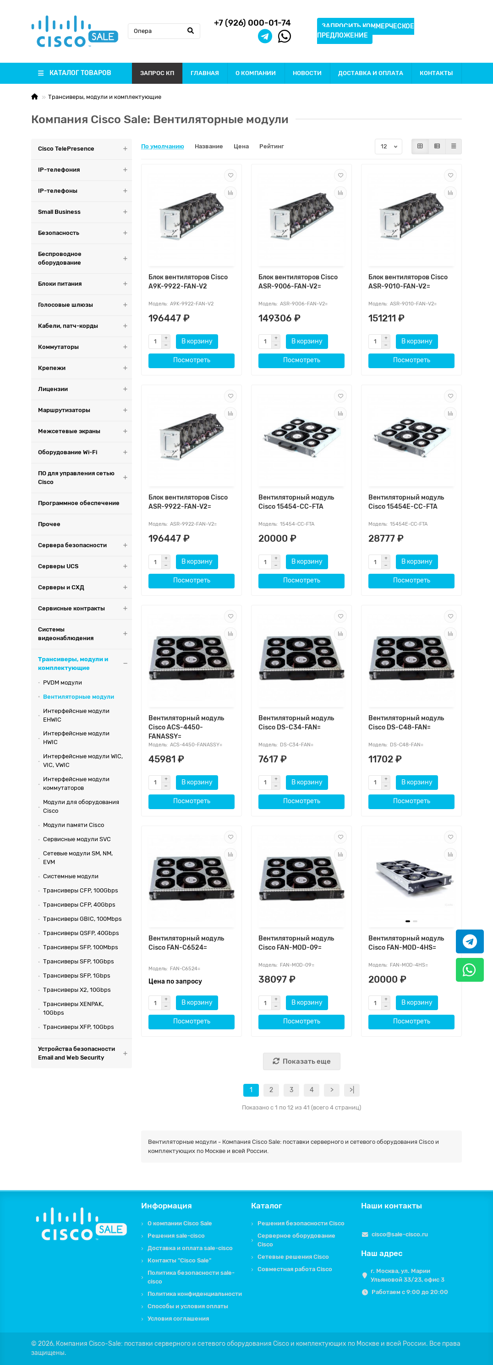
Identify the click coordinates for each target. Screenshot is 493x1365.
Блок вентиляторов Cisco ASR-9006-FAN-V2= (298, 281)
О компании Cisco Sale (180, 1223)
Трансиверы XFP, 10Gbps (78, 1026)
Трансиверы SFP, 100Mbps (80, 947)
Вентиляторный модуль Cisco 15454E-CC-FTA (406, 502)
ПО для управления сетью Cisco (85, 478)
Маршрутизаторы (85, 410)
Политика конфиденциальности (195, 1293)
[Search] (164, 31)
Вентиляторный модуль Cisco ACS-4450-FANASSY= (186, 727)
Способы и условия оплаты (188, 1306)
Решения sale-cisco (176, 1235)
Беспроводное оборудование (85, 259)
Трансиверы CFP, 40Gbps (79, 904)
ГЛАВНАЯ (205, 73)
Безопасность (85, 233)
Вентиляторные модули (78, 696)
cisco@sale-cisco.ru (400, 1234)
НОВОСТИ (307, 73)
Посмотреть (191, 360)
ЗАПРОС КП (157, 73)
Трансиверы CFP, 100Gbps (80, 890)
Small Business (85, 212)
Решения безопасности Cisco (301, 1223)
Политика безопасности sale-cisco (191, 1277)
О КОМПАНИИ (256, 73)
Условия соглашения (178, 1318)
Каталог (266, 1205)
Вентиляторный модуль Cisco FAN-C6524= (186, 943)
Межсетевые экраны (85, 431)
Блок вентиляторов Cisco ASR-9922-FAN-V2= (188, 502)
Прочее (49, 524)
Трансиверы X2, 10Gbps (77, 989)
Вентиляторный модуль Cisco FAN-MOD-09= (296, 943)
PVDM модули (62, 682)
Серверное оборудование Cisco (296, 1240)
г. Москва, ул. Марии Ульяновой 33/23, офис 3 (407, 1275)
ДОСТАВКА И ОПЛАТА (370, 73)
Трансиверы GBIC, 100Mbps (82, 918)
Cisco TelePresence (85, 149)
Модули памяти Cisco (73, 824)
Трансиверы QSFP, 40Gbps (81, 933)
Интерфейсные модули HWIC (76, 737)
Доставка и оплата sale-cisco (190, 1248)
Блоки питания (85, 284)
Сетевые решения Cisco (293, 1256)
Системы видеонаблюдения (85, 634)
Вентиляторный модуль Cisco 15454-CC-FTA (296, 502)
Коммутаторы (85, 347)
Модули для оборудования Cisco (81, 806)
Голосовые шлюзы (85, 305)
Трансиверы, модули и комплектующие (104, 96)
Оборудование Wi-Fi (85, 452)
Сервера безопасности (85, 545)
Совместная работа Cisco (294, 1269)
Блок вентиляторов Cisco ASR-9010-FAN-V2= (408, 281)
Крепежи (85, 368)
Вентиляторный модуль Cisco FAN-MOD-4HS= (406, 943)
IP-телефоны (85, 191)
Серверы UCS (85, 566)
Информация (166, 1205)
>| (352, 1090)
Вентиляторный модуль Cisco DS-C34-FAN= (296, 722)
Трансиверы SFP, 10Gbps (78, 961)
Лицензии (85, 389)
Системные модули (71, 876)
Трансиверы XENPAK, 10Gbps (73, 1008)
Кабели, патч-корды (85, 326)
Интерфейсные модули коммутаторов (76, 783)
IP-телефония (85, 170)
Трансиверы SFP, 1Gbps (76, 975)
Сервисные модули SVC (77, 839)
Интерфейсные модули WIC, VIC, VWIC (83, 760)
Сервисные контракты (85, 609)
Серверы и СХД (85, 588)
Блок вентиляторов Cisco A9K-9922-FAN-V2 (188, 281)
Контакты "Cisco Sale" (179, 1260)
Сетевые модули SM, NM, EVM (78, 857)
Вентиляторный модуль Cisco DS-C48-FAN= (406, 722)
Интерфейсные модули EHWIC (76, 715)
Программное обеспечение (79, 503)
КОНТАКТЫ (436, 73)
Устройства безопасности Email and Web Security (85, 1053)
